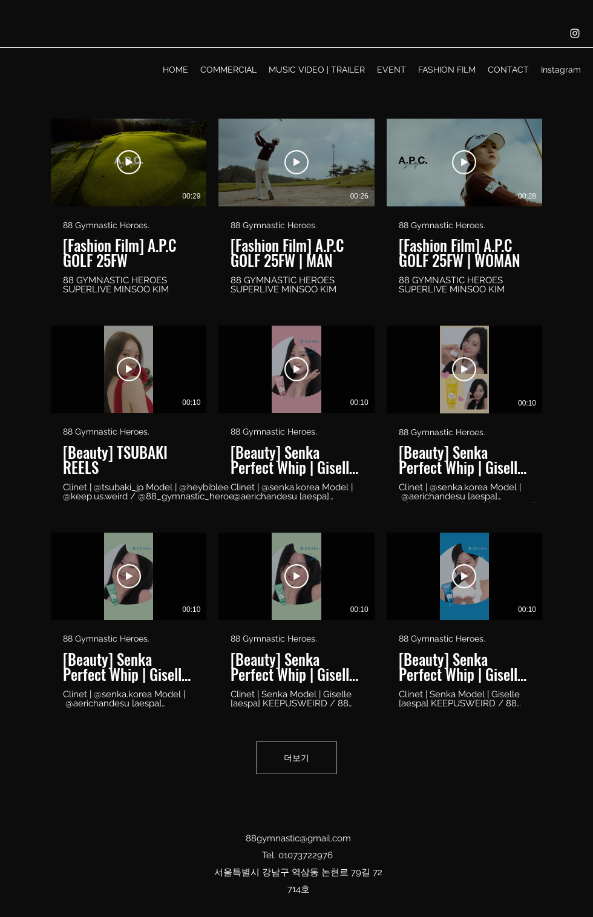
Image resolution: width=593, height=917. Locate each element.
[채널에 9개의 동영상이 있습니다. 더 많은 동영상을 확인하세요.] (296, 413)
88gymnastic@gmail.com (298, 838)
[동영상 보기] (129, 162)
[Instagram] (575, 33)
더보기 (296, 758)
